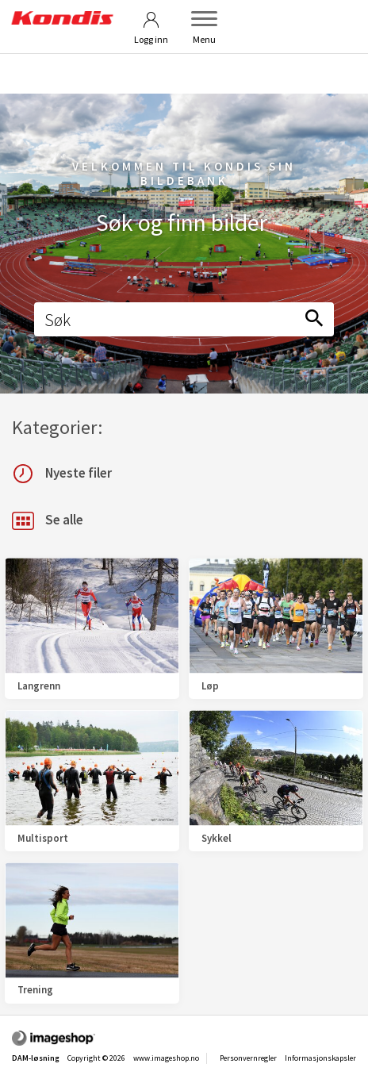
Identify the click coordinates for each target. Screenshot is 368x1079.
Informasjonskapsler (320, 1058)
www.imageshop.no (166, 1058)
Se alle (47, 521)
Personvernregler (248, 1058)
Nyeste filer (62, 473)
